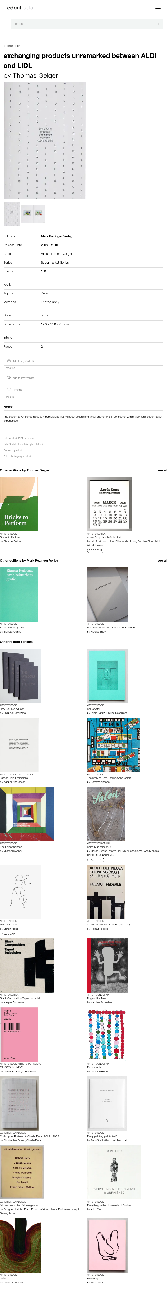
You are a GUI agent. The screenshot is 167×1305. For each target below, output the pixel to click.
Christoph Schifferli (32, 444)
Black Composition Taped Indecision (21, 998)
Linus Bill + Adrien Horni (122, 541)
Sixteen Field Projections (14, 778)
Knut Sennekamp (132, 851)
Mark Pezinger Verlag (42, 561)
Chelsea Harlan (12, 1072)
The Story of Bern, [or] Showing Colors (109, 778)
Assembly (92, 1278)
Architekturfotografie (12, 628)
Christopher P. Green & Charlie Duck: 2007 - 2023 (29, 1136)
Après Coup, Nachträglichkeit (104, 537)
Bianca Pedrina (12, 632)
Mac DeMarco (8, 925)
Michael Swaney (13, 851)
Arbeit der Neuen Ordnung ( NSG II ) (108, 925)
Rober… (13, 1213)
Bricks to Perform (10, 537)
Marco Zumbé (99, 851)
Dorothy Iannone (100, 782)
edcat (19, 451)
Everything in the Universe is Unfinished (109, 1205)
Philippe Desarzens (15, 713)
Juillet (3, 1278)
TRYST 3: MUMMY (11, 1067)
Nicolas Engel (98, 632)
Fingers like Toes (96, 998)
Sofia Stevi (97, 1140)
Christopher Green (14, 1140)
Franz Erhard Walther (36, 1209)
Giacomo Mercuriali (115, 1140)
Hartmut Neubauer (98, 855)
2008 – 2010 (49, 245)
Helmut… (100, 545)
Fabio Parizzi (98, 713)
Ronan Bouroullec (14, 1283)
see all (162, 471)
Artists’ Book (12, 46)
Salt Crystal (93, 709)
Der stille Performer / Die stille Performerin (111, 628)
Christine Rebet (99, 1072)
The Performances (11, 847)
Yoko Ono (96, 1209)
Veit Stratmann (99, 541)
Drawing (47, 294)
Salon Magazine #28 (99, 847)
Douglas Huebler (13, 1209)
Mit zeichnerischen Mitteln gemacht (20, 1205)
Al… (112, 855)
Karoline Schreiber (101, 1002)
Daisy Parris (29, 1072)
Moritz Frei (115, 851)
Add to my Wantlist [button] (20, 378)
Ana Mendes (151, 851)
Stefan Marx (11, 929)
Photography (50, 302)
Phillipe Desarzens (116, 713)
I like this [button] (14, 389)
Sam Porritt (97, 1283)
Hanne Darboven (60, 1209)
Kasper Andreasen (14, 782)
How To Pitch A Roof (12, 709)
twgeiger (19, 457)
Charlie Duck (33, 1140)
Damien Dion (145, 541)
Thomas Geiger (35, 76)
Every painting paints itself (102, 1136)
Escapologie (94, 1067)
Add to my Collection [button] (21, 361)
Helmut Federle (99, 929)
